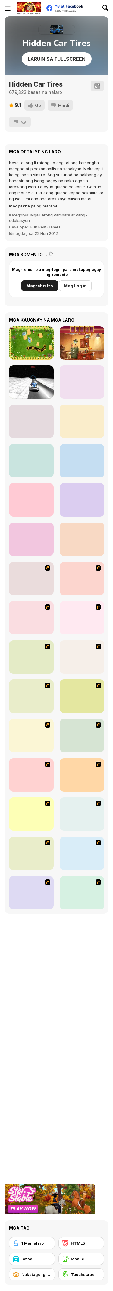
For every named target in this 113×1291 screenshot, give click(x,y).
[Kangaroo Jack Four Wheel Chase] (82, 657)
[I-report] (20, 122)
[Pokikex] (31, 343)
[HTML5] (81, 1243)
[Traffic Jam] (31, 735)
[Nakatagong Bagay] (32, 1274)
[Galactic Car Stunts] (31, 382)
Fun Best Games (45, 227)
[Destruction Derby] (31, 814)
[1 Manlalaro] (32, 1243)
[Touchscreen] (81, 1274)
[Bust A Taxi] (31, 578)
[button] (33, 206)
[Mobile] (81, 1259)
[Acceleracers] (31, 775)
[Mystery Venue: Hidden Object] (82, 460)
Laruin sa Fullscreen (57, 59)
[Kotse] (32, 1259)
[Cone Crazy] (82, 578)
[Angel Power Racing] (82, 735)
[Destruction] (31, 853)
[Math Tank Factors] (82, 500)
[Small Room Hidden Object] (82, 539)
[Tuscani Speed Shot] (82, 696)
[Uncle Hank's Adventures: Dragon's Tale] (31, 539)
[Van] (82, 617)
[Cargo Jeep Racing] (82, 421)
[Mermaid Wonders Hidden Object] (31, 460)
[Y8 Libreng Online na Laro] (29, 8)
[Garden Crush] (31, 421)
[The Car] (31, 657)
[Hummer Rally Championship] (82, 892)
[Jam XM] (82, 775)
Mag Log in (75, 285)
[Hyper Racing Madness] (31, 500)
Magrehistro (39, 285)
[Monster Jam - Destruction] (31, 696)
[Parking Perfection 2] (82, 853)
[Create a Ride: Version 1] (31, 892)
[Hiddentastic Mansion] (82, 343)
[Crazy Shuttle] (31, 617)
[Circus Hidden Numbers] (82, 382)
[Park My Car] (82, 814)
